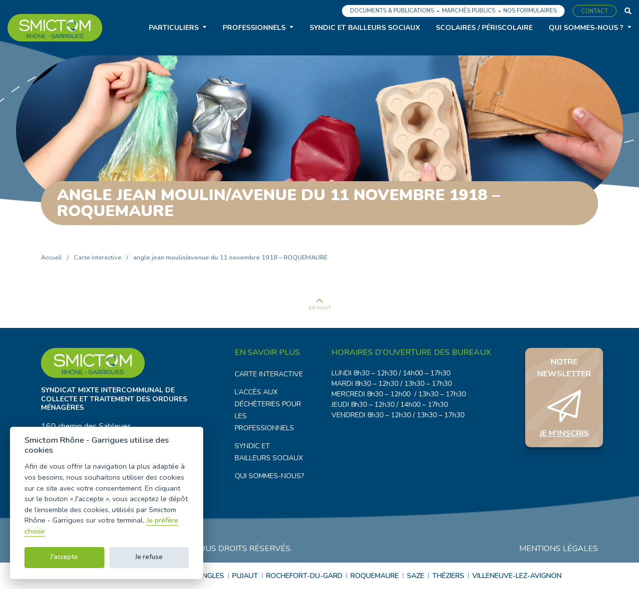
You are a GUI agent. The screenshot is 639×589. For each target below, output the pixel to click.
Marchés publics (468, 10)
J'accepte (64, 557)
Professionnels (254, 27)
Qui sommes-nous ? (586, 27)
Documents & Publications (392, 10)
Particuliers (174, 27)
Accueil (51, 257)
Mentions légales (558, 548)
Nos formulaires (530, 10)
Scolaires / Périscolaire (484, 27)
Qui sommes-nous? (269, 476)
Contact (594, 11)
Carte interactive (97, 257)
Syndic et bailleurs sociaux (365, 27)
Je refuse (149, 557)
